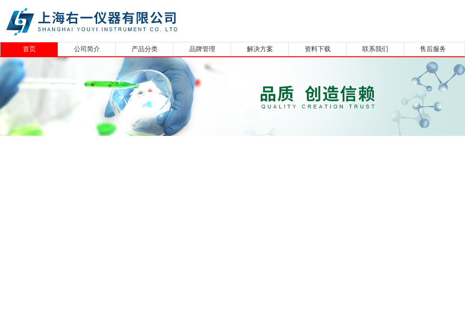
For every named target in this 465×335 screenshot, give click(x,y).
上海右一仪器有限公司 (128, 20)
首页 (29, 49)
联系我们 (375, 49)
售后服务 (433, 49)
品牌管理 (202, 49)
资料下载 (318, 49)
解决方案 (260, 49)
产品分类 (145, 49)
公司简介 (87, 49)
